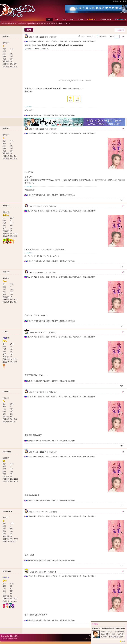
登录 (124, 1)
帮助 (64, 19)
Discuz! (13, 636)
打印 (82, 36)
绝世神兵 (6, 212)
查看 (123, 641)
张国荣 (29, 49)
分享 (77, 101)
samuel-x (6, 392)
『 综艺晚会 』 (21, 23)
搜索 (72, 19)
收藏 (70, 101)
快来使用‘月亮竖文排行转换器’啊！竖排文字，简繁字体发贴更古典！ (51, 115)
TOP (121, 200)
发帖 (29, 30)
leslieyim (6, 272)
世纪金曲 (37, 49)
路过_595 (6, 36)
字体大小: (90, 36)
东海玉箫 (6, 278)
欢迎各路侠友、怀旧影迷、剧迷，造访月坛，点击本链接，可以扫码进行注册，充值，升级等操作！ (62, 41)
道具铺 (80, 19)
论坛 (49, 19)
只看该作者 (53, 37)
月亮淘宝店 (91, 19)
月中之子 (6, 206)
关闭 (124, 624)
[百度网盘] (28, 45)
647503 (5, 332)
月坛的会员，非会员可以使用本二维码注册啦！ (108, 628)
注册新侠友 (117, 1)
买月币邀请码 (119, 19)
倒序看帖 (103, 36)
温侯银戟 (6, 458)
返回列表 (120, 30)
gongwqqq (7, 451)
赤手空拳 (6, 43)
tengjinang (7, 571)
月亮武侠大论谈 (6, 23)
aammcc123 (7, 511)
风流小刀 (6, 398)
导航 (56, 19)
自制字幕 (45, 49)
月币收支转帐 (105, 19)
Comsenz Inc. (13, 638)
